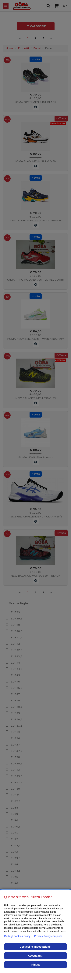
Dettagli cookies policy (17, 936)
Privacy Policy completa (48, 936)
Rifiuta (35, 964)
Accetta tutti (35, 955)
